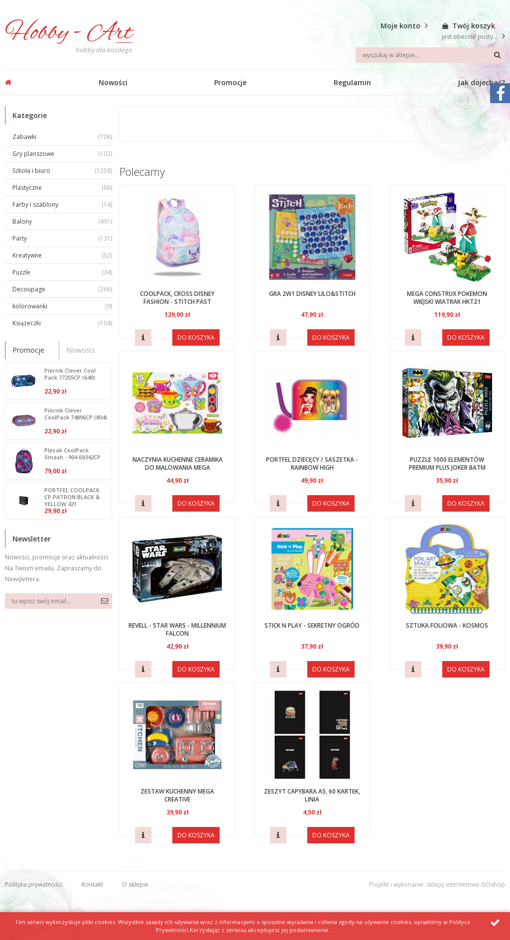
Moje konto (400, 25)
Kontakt (92, 884)
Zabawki (62, 137)
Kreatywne (62, 255)
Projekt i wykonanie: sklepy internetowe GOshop (437, 884)
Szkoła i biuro (62, 170)
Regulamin (352, 82)
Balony (62, 221)
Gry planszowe (62, 153)
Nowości (113, 82)
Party (62, 238)
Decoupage (62, 289)
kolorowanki (62, 306)
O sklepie (135, 884)
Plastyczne (62, 187)
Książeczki (62, 323)
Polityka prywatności (34, 884)
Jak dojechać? (481, 82)
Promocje (230, 82)
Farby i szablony (62, 204)
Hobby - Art (68, 33)
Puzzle (62, 272)
